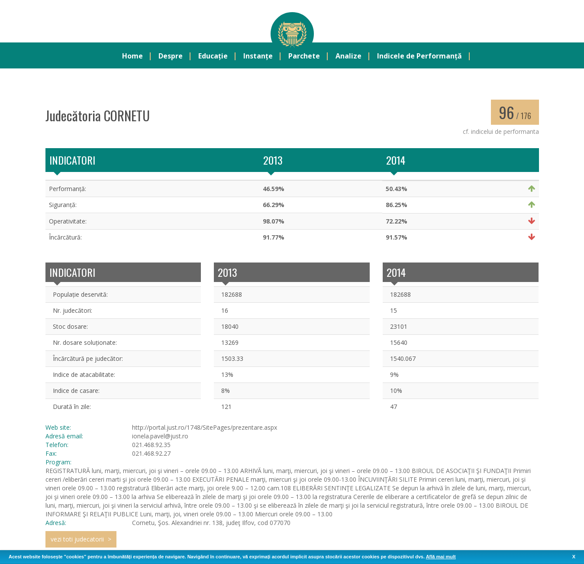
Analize (348, 57)
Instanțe (258, 57)
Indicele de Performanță (419, 57)
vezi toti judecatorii (77, 540)
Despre (170, 57)
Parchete (304, 57)
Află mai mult (441, 556)
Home (132, 57)
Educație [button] (213, 57)
